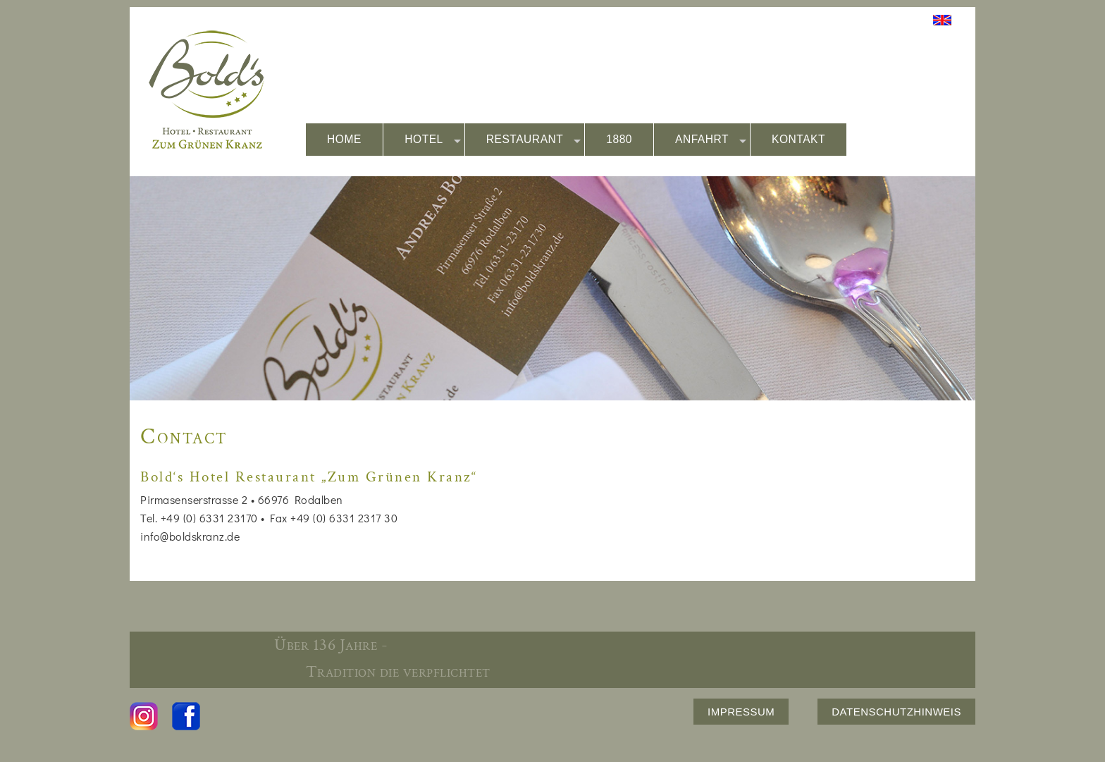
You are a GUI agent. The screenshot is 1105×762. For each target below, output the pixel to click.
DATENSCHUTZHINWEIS (896, 712)
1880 (619, 139)
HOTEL (433, 140)
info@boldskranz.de (190, 536)
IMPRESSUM (741, 712)
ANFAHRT (710, 140)
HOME (344, 139)
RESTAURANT (533, 140)
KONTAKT (798, 139)
